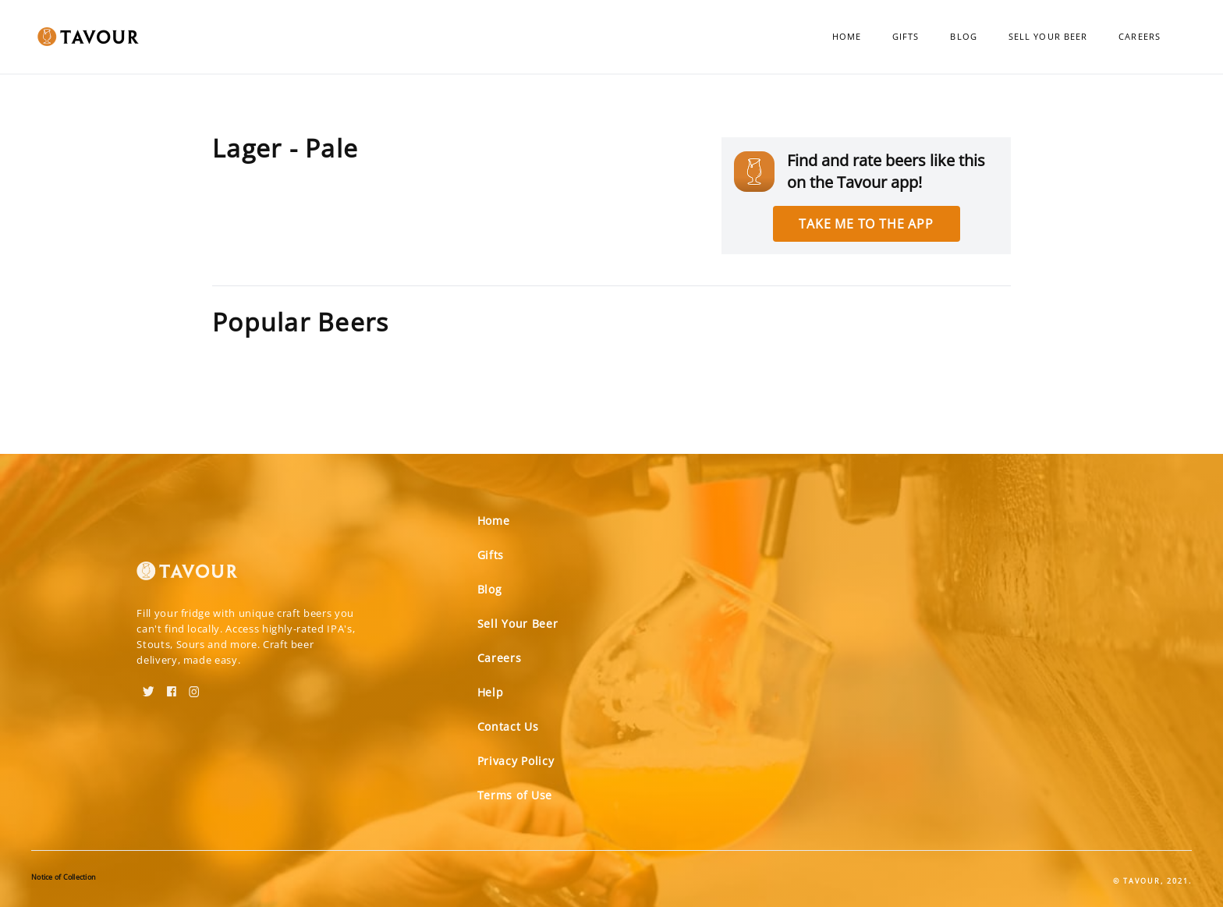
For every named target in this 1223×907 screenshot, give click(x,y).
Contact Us (508, 726)
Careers (1139, 36)
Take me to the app (866, 223)
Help (490, 692)
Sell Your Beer (1048, 36)
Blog (963, 36)
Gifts (906, 36)
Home (846, 36)
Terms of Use (514, 795)
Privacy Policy (516, 760)
